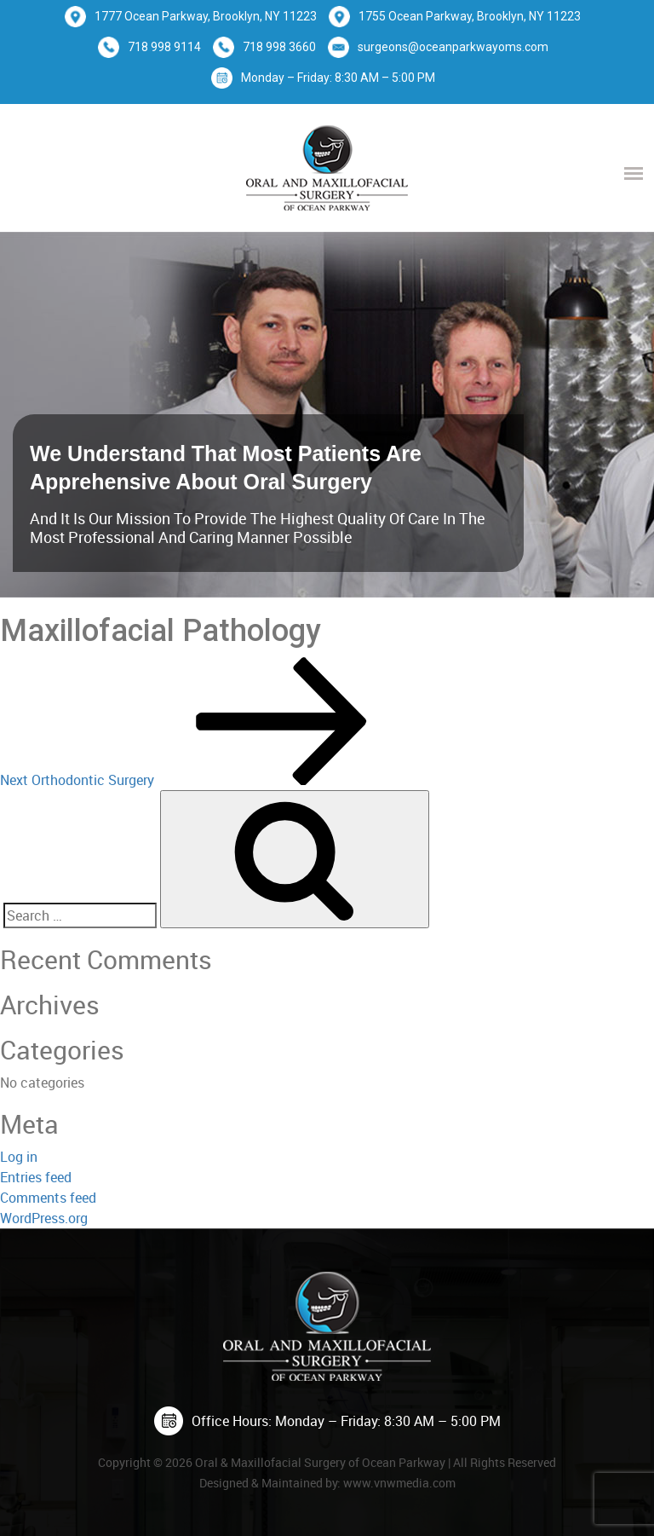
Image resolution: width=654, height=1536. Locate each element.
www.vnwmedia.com (399, 1483)
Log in (18, 1156)
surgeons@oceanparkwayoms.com (453, 47)
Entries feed (36, 1177)
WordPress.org (44, 1218)
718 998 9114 (164, 47)
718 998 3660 (279, 47)
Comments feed (48, 1197)
